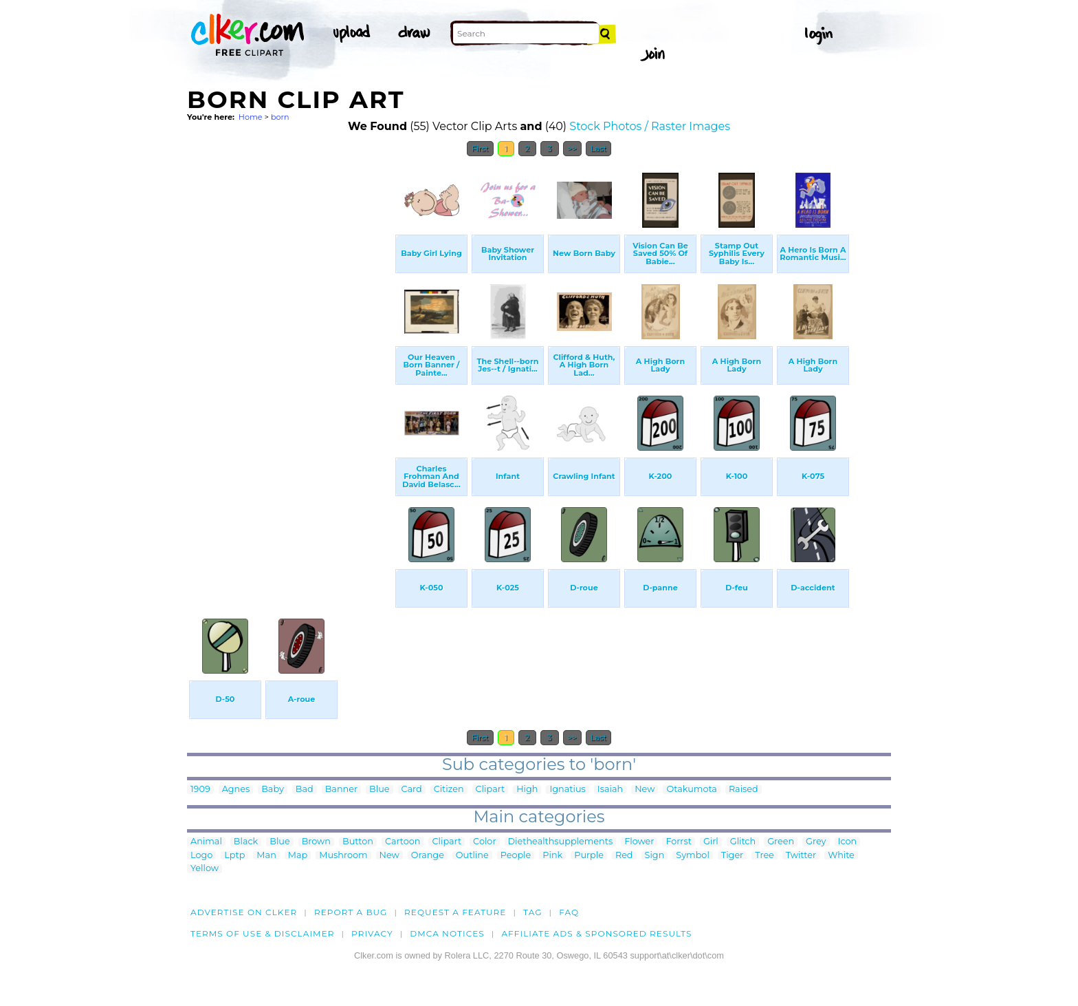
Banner (341, 789)
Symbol (693, 855)
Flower (639, 841)
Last (598, 148)
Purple (589, 855)
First (480, 148)
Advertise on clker (243, 912)
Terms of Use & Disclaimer (262, 933)
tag (532, 912)
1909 (200, 789)
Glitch (743, 841)
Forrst (678, 841)
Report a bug (351, 912)
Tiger (732, 855)
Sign (655, 855)
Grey (816, 841)
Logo (201, 855)
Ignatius (567, 789)
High (527, 789)
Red (624, 855)
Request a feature (455, 912)
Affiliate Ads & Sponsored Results (596, 933)
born (280, 117)
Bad (305, 789)
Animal (206, 841)
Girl (710, 841)
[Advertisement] (290, 370)
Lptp (234, 855)
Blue (379, 789)
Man (266, 855)
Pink (552, 855)
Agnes (236, 789)
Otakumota (691, 789)
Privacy (372, 933)
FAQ (569, 912)
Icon (847, 841)
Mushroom (343, 855)
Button (357, 841)
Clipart (490, 789)
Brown (316, 841)
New (644, 789)
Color (484, 841)
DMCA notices (447, 933)
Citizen (449, 789)
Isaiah (610, 789)
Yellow (204, 868)
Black (246, 841)
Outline (472, 855)
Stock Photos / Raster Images (649, 126)
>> (572, 148)
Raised (743, 789)
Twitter (801, 855)
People (515, 855)
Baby (272, 789)
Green (780, 841)
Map (297, 855)
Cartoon (403, 841)
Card (412, 789)
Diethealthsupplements (560, 841)
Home (251, 117)
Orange (427, 855)
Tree (764, 855)
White (841, 855)
